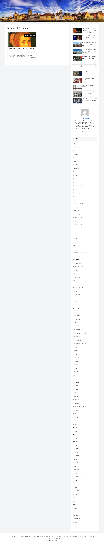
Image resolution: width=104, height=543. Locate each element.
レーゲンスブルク (77, 490)
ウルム (74, 196)
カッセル (75, 221)
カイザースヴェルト (78, 217)
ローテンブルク (76, 494)
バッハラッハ (76, 368)
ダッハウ (75, 273)
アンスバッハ (76, 161)
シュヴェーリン (76, 259)
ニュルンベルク (76, 315)
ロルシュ (75, 497)
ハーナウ (75, 347)
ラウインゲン (76, 469)
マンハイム (75, 445)
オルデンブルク (76, 214)
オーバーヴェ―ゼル (78, 203)
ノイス (74, 322)
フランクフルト (76, 410)
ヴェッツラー (76, 182)
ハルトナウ (75, 375)
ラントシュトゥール (78, 473)
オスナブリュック (77, 207)
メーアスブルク (76, 455)
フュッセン (75, 396)
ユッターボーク (76, 466)
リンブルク (75, 487)
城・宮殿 (75, 522)
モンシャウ (75, 462)
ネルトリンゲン (76, 319)
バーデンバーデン (77, 326)
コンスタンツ (76, 249)
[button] (95, 66)
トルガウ (75, 301)
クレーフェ (75, 228)
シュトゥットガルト (78, 263)
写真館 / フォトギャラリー (79, 518)
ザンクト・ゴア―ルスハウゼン (80, 252)
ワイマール (75, 504)
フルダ (74, 413)
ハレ (74, 378)
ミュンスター (76, 448)
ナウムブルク (76, 308)
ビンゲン (75, 392)
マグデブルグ (76, 441)
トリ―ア (75, 298)
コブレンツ (75, 245)
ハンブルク (75, 385)
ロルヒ (74, 501)
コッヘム (75, 242)
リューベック (76, 483)
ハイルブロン (76, 357)
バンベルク (75, 389)
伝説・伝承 (75, 515)
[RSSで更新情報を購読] (87, 131)
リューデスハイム (77, 476)
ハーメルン (75, 350)
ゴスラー (75, 238)
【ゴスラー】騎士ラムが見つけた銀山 (52, 538)
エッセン (75, 200)
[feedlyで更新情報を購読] (85, 131)
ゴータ (74, 235)
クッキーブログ (84, 118)
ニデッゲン (75, 312)
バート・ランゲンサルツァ (79, 343)
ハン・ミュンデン (77, 382)
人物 (74, 511)
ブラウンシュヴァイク (79, 403)
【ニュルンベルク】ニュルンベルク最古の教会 (20, 536)
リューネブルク (76, 480)
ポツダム (75, 424)
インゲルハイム (76, 168)
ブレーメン (75, 417)
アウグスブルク (76, 151)
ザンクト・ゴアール (78, 256)
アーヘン (75, 147)
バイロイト (75, 361)
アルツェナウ (76, 154)
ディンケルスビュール (78, 287)
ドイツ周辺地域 (76, 294)
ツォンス (75, 284)
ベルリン (75, 420)
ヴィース (75, 172)
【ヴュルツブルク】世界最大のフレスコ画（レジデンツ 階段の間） (79, 536)
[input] (84, 66)
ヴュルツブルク (76, 193)
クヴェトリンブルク (78, 224)
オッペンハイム (76, 210)
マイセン (75, 434)
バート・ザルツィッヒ (78, 329)
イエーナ (75, 165)
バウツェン (75, 364)
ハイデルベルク (76, 354)
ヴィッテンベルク (77, 179)
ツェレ (74, 280)
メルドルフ (75, 459)
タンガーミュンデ (77, 277)
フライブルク (76, 399)
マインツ (75, 438)
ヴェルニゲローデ (77, 186)
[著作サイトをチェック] (83, 131)
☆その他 (75, 143)
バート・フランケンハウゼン (80, 333)
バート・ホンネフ (77, 336)
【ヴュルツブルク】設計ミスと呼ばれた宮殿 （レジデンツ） (47, 536)
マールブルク (76, 427)
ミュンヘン (75, 452)
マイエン (75, 431)
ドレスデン (75, 305)
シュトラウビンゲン (78, 266)
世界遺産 (75, 508)
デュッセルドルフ (77, 291)
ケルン (74, 231)
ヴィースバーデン (77, 175)
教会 (74, 525)
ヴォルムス (75, 189)
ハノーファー (76, 371)
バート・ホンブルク (78, 340)
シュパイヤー (76, 270)
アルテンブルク (76, 158)
